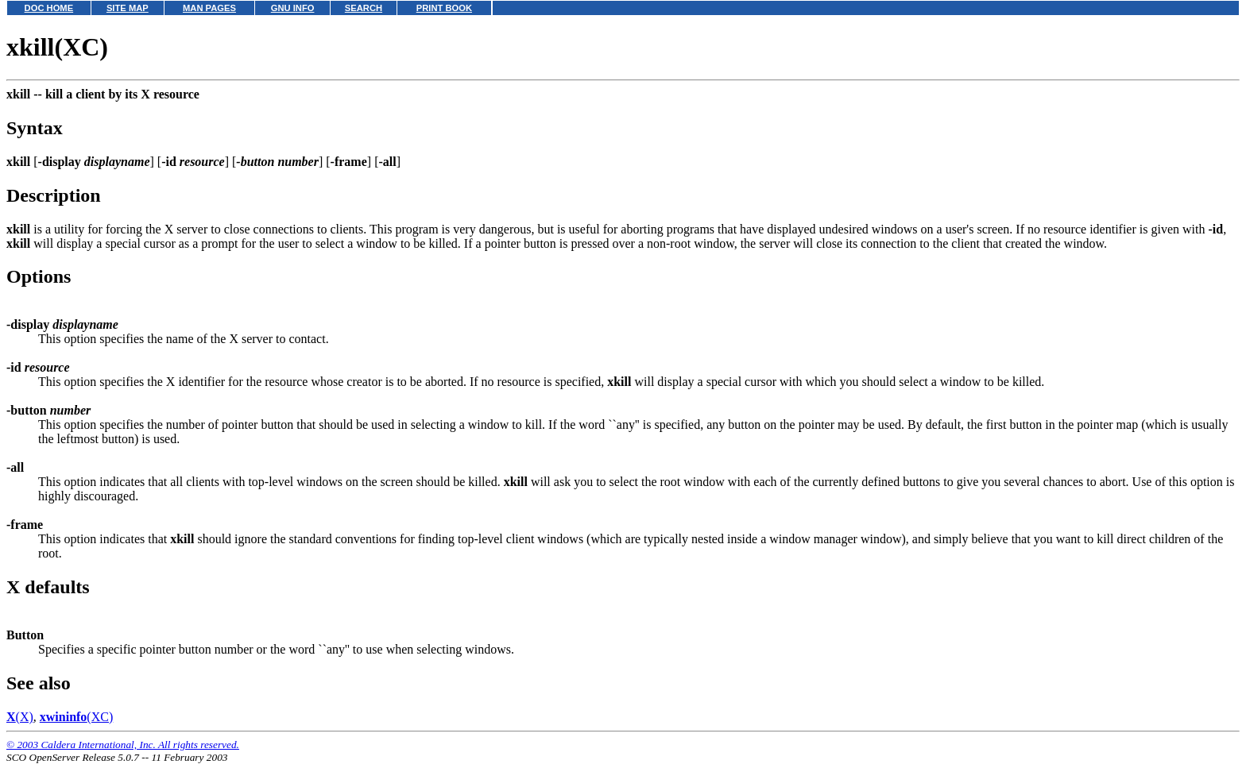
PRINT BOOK (444, 8)
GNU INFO (293, 8)
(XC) (76, 716)
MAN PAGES (209, 8)
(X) (19, 716)
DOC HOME (49, 8)
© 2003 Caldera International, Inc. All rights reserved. (122, 744)
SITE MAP (127, 8)
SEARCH (363, 8)
